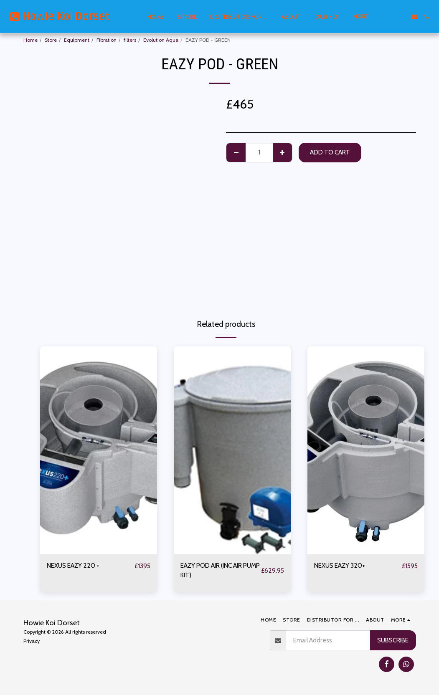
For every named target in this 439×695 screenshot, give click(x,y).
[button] (389, 17)
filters (130, 40)
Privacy (31, 641)
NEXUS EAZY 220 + (73, 565)
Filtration (106, 40)
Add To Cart (330, 152)
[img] (98, 450)
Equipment (76, 40)
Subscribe (393, 640)
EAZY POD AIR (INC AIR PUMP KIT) (220, 570)
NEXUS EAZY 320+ (339, 565)
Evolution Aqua (160, 40)
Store (51, 40)
